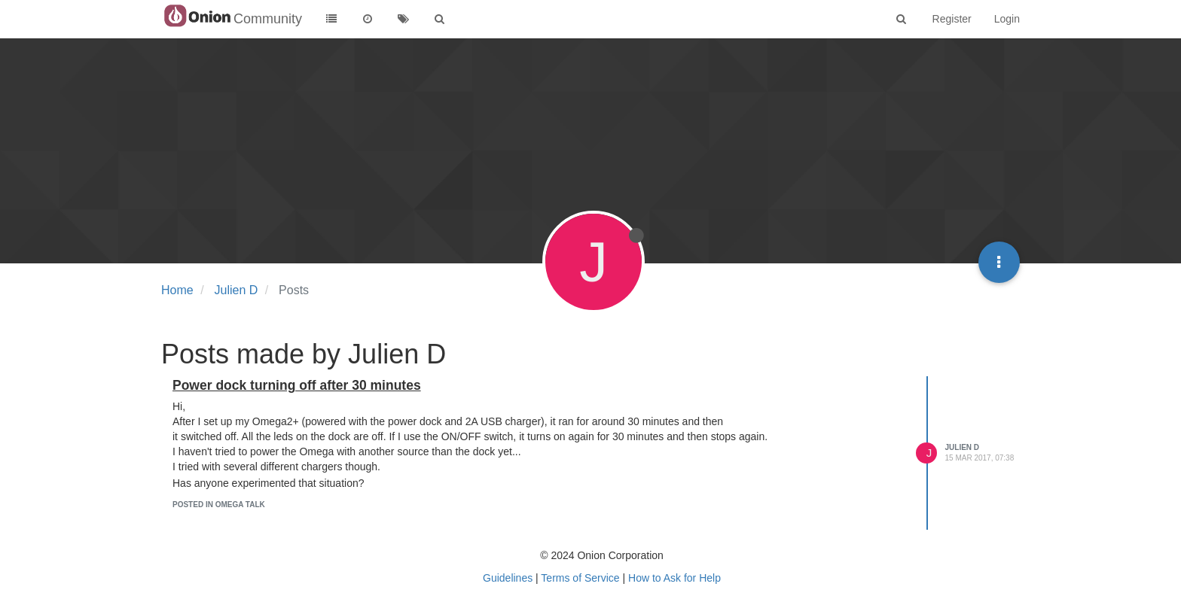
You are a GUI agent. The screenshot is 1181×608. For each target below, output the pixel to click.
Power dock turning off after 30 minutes (296, 385)
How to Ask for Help (674, 578)
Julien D (962, 447)
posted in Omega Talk (218, 504)
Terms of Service (580, 578)
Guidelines (508, 578)
